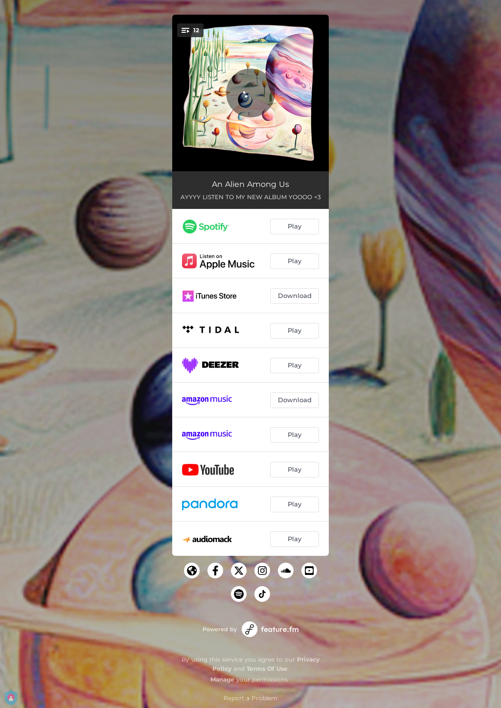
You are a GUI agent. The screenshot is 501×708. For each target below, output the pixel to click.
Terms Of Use (267, 668)
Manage (222, 679)
